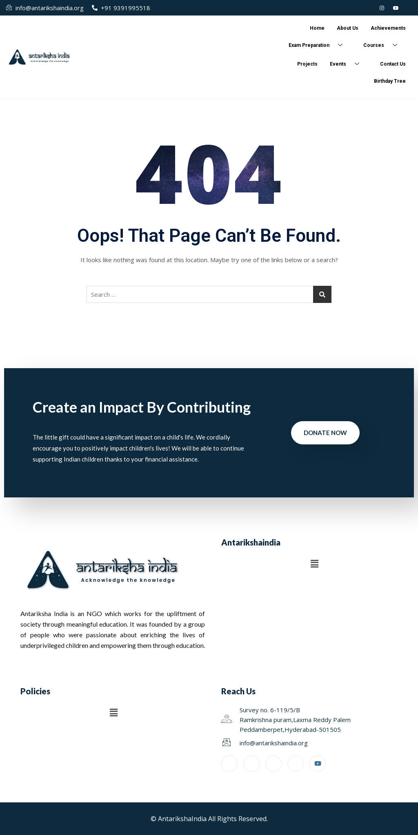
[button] (314, 564)
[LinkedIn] (354, 8)
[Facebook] (410, 8)
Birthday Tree (390, 81)
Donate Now (325, 432)
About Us (347, 28)
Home (317, 28)
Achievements (388, 28)
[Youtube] (396, 8)
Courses (383, 45)
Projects (307, 64)
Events (347, 64)
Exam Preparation (319, 45)
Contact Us (393, 64)
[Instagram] (382, 8)
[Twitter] (368, 8)
